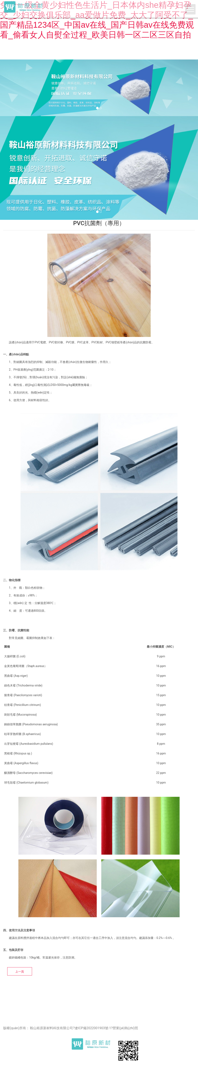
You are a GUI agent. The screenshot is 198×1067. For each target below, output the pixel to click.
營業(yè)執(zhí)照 (125, 1028)
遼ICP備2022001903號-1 (93, 1028)
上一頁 (19, 971)
